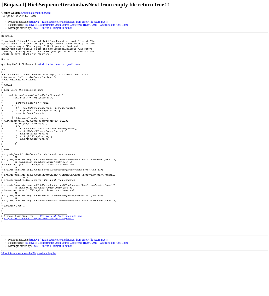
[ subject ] (57, 27)
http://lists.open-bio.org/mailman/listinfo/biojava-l (39, 255)
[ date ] (36, 27)
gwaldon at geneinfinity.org (35, 12)
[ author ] (68, 27)
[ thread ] (46, 27)
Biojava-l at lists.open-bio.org (61, 252)
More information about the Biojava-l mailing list (28, 293)
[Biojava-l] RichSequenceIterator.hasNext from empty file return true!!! (68, 21)
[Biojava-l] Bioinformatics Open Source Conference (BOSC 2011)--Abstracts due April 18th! (76, 24)
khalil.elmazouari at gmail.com (59, 70)
